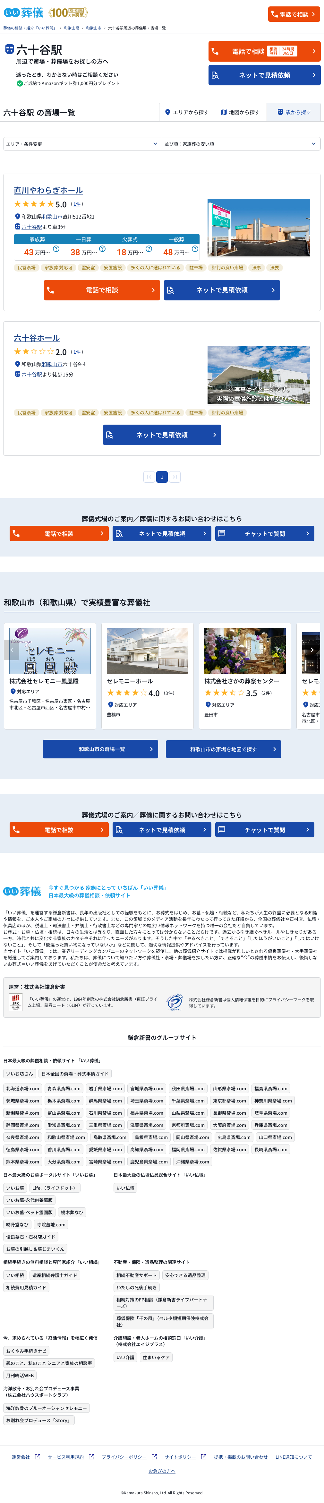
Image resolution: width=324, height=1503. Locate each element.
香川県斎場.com (64, 1149)
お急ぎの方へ (162, 1471)
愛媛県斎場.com (105, 1149)
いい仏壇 (125, 1188)
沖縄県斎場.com (192, 1161)
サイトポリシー (180, 1457)
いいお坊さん (19, 1073)
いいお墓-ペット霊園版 (29, 1212)
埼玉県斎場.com (146, 1100)
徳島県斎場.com (22, 1149)
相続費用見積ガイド (26, 1287)
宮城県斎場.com (146, 1088)
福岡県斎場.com (188, 1149)
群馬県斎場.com (105, 1100)
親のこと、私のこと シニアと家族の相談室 (49, 1363)
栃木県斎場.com (64, 1100)
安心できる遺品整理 (185, 1275)
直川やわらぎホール (48, 189)
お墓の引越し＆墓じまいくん (35, 1249)
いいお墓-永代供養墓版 (29, 1200)
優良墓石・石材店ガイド (30, 1236)
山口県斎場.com (275, 1137)
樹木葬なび (72, 1212)
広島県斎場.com (234, 1137)
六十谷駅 (31, 226)
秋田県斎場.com (188, 1088)
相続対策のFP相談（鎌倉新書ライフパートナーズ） (161, 1302)
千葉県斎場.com (188, 1100)
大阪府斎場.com (229, 1125)
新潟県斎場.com (22, 1113)
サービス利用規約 (66, 1457)
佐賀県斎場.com (229, 1149)
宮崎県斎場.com (105, 1161)
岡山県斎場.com (192, 1137)
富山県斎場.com (64, 1113)
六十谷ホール (37, 337)
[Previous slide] (11, 650)
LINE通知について (294, 1457)
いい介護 (125, 1357)
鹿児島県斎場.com (149, 1161)
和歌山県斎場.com (66, 1137)
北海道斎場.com (22, 1088)
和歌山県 (71, 27)
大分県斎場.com (64, 1161)
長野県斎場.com (229, 1113)
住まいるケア (156, 1357)
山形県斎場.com (229, 1088)
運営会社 (21, 1457)
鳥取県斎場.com (109, 1137)
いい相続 (15, 1275)
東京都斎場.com (229, 1100)
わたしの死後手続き (136, 1287)
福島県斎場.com (270, 1088)
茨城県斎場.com (22, 1100)
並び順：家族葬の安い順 (189, 144)
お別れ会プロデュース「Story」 (39, 1420)
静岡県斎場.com (22, 1125)
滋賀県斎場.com (146, 1125)
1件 (77, 204)
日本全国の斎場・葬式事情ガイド (75, 1073)
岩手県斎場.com (105, 1088)
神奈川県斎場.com (273, 1100)
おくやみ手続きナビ (26, 1351)
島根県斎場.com (151, 1137)
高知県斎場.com (146, 1149)
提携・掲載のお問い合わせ (241, 1457)
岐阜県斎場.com (270, 1113)
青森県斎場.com (64, 1088)
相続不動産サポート (136, 1275)
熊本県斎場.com (22, 1161)
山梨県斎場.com (188, 1113)
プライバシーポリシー (124, 1457)
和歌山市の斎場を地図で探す (223, 749)
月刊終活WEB (20, 1375)
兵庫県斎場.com (270, 1125)
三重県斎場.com (105, 1125)
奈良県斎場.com (22, 1137)
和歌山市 (93, 27)
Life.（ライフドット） (55, 1188)
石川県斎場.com (105, 1113)
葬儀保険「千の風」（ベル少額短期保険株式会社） (162, 1321)
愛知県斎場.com (64, 1125)
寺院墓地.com (51, 1224)
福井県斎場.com (146, 1113)
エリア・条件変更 (24, 144)
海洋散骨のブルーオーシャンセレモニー (46, 1408)
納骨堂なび (17, 1224)
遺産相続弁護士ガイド (54, 1275)
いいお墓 (15, 1188)
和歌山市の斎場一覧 (102, 749)
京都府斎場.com (188, 1125)
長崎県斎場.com (270, 1149)
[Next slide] (312, 650)
